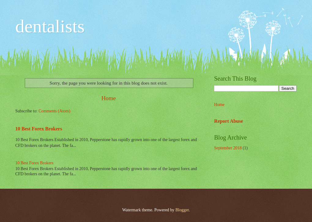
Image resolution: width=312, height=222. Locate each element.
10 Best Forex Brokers (38, 128)
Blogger (182, 210)
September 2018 (228, 148)
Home (108, 98)
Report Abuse (228, 121)
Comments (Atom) (54, 111)
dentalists (50, 26)
